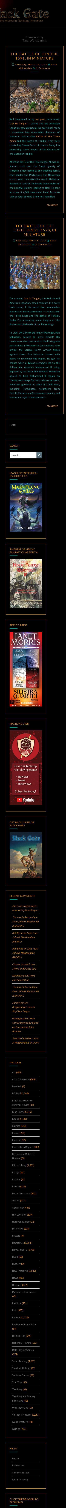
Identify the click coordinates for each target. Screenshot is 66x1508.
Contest (16, 1140)
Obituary (17, 1285)
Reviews (16, 1317)
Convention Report (22, 1147)
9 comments (43, 244)
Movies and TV (19, 1249)
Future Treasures (21, 1193)
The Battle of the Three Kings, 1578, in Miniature (34, 230)
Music (15, 1256)
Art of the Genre (21, 1079)
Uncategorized (20, 1407)
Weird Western (20, 1421)
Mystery (16, 1263)
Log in (15, 1458)
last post (40, 119)
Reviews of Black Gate (24, 1324)
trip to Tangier (18, 123)
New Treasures (20, 1270)
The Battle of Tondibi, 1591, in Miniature (35, 56)
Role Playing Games (23, 1349)
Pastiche (16, 1303)
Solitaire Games (20, 1375)
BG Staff (16, 1093)
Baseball (17, 1086)
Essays (15, 1172)
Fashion (16, 1179)
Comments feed (20, 1472)
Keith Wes (17, 975)
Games (16, 1200)
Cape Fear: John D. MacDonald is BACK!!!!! (25, 921)
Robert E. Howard (21, 1342)
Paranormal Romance (24, 1292)
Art (14, 1072)
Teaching (17, 1389)
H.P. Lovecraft (19, 1214)
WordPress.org (20, 1479)
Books (15, 1118)
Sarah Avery (18, 1002)
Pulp (14, 1310)
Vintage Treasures (22, 1414)
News (15, 1277)
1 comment (43, 68)
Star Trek (17, 1382)
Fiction (16, 1186)
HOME (13, 425)
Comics (16, 1125)
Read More (53, 205)
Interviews (17, 1228)
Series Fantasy (19, 1361)
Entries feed (18, 1465)
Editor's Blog (19, 1165)
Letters (16, 1235)
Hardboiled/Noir (21, 1221)
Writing (16, 1428)
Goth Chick (18, 1207)
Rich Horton (18, 1335)
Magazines (18, 1242)
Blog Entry (18, 1111)
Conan (15, 1133)
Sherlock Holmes (21, 1368)
